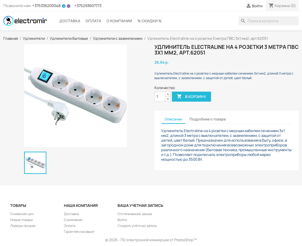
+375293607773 (87, 5)
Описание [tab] (173, 119)
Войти (122, 220)
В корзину (191, 97)
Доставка (69, 20)
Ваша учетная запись (140, 205)
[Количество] (159, 97)
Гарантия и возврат (79, 231)
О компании (119, 20)
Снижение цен (22, 214)
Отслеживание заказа (135, 214)
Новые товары (21, 220)
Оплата (93, 20)
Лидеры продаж (22, 225)
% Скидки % (149, 20)
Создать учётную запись (137, 225)
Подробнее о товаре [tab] (207, 119)
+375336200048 (46, 5)
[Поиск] (269, 20)
